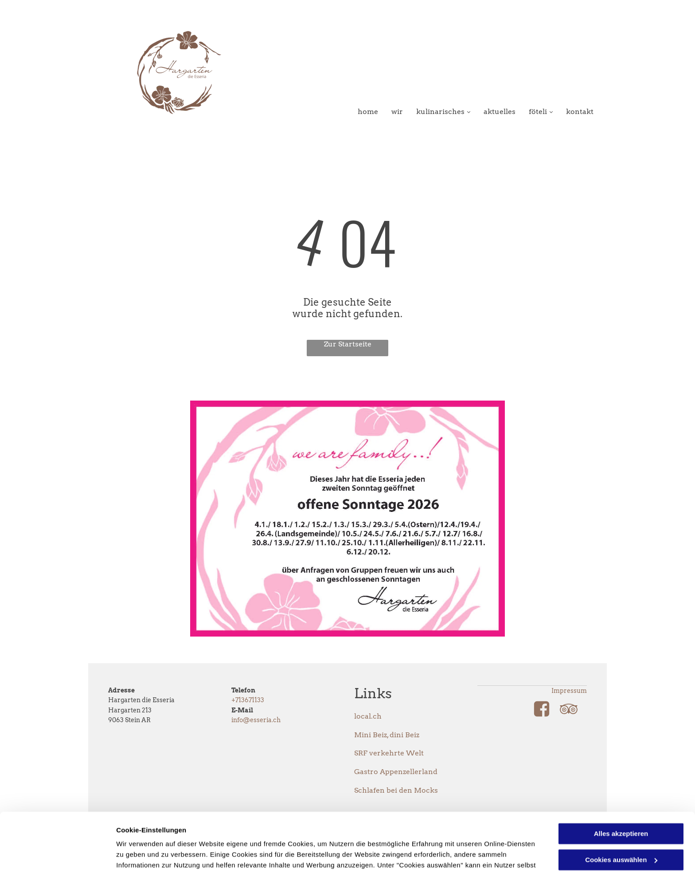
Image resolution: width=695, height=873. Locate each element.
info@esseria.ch (256, 720)
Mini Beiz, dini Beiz (386, 735)
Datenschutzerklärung (334, 831)
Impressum (569, 690)
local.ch (368, 716)
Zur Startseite (347, 344)
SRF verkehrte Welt (389, 753)
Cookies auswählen (147, 855)
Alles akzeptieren (621, 778)
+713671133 (247, 700)
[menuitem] (361, 111)
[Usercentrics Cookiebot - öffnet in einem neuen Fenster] (57, 855)
